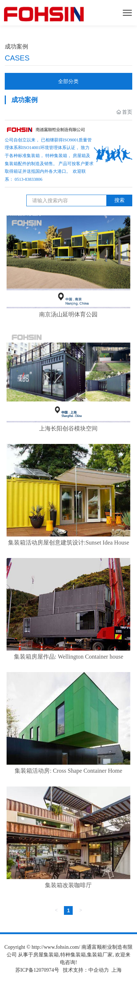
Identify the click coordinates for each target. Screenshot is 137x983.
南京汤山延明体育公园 (68, 314)
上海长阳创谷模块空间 (68, 428)
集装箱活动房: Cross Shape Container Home (68, 771)
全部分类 (68, 81)
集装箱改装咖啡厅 (68, 885)
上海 (116, 970)
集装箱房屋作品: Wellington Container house (68, 657)
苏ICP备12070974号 (37, 970)
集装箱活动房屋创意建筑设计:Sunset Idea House (68, 542)
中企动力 (98, 970)
